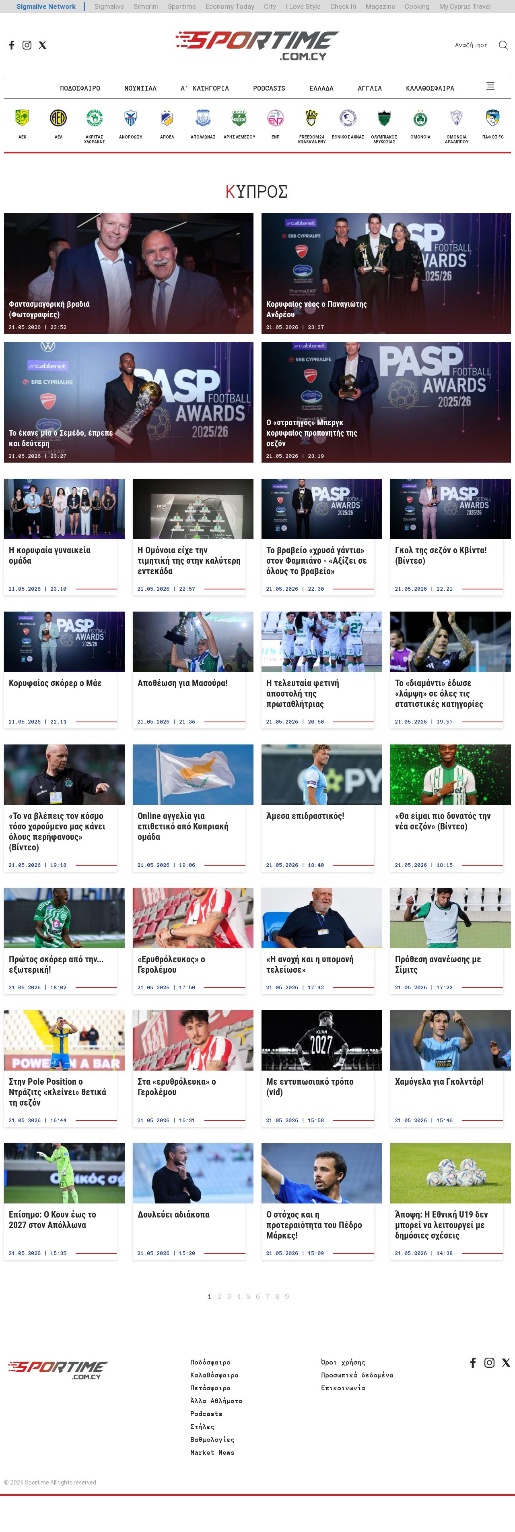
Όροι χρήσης (343, 1362)
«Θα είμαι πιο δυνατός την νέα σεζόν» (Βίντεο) (446, 808)
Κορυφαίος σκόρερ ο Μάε (60, 670)
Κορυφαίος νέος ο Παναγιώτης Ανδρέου (386, 273)
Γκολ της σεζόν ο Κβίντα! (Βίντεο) (446, 537)
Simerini (146, 6)
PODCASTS (269, 88)
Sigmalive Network (46, 6)
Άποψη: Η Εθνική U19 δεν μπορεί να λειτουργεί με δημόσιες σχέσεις (446, 1201)
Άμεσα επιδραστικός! (318, 808)
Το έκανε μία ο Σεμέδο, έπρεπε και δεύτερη (128, 402)
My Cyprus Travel (465, 6)
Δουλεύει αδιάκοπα (189, 1201)
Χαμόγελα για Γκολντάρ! (446, 1068)
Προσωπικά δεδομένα (357, 1375)
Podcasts (207, 1414)
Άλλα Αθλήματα (217, 1401)
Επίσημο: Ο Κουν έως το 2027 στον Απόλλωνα (60, 1201)
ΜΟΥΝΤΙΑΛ (141, 88)
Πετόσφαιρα (211, 1388)
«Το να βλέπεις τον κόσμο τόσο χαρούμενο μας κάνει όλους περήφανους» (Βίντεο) (60, 808)
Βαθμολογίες (213, 1439)
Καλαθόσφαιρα (215, 1375)
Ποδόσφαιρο (211, 1362)
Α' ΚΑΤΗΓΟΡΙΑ (205, 88)
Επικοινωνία (343, 1388)
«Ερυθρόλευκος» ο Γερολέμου (189, 941)
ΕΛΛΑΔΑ (322, 88)
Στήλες (203, 1426)
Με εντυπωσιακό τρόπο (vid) (318, 1068)
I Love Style (303, 6)
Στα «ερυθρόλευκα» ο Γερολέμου (189, 1068)
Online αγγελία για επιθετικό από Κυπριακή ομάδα (189, 808)
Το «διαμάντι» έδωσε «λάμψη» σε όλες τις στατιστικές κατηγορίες (446, 670)
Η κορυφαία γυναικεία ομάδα (60, 537)
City (270, 6)
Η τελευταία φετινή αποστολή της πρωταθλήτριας (318, 670)
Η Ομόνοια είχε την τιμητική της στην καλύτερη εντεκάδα (189, 537)
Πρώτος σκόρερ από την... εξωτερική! (60, 941)
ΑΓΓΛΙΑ (370, 88)
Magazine (380, 6)
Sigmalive (109, 6)
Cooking (417, 6)
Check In (343, 6)
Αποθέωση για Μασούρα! (189, 670)
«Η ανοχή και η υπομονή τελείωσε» (318, 941)
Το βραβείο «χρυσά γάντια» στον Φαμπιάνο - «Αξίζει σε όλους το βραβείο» (318, 537)
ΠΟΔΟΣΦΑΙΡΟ (80, 88)
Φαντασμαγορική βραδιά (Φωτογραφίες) (128, 273)
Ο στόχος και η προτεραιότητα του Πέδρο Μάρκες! (318, 1201)
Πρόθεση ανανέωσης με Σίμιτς (446, 941)
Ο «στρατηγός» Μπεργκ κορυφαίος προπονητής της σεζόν (386, 402)
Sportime (182, 6)
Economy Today (230, 6)
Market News (213, 1452)
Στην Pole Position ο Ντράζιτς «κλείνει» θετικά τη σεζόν (60, 1068)
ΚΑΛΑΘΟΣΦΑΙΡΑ (430, 88)
